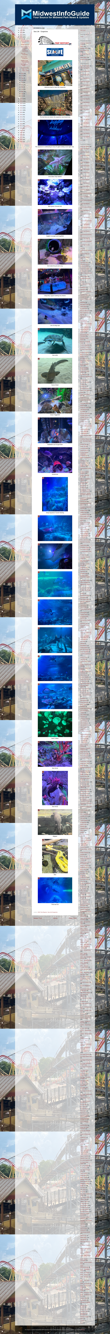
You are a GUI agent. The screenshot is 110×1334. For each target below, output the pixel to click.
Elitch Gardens (84, 518)
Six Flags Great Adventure (84, 1071)
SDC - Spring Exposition (83, 954)
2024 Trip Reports (85, 245)
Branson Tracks (84, 354)
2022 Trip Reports (85, 129)
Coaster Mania (84, 421)
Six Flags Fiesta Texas (86, 1066)
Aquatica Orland (84, 295)
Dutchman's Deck (84, 514)
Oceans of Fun (84, 48)
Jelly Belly (83, 659)
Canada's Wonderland (86, 376)
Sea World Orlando (85, 992)
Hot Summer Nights (85, 620)
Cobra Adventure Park (86, 426)
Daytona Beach (84, 450)
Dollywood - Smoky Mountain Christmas (85, 494)
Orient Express (84, 820)
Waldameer (83, 1230)
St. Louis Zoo (83, 1167)
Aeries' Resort (84, 276)
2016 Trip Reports (85, 109)
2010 (21, 126)
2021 (21, 101)
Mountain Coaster (85, 782)
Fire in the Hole (84, 539)
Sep (22, 78)
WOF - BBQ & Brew (85, 1255)
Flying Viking (83, 545)
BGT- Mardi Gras (84, 312)
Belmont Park (83, 308)
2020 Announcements (86, 214)
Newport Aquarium (85, 795)
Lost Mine (82, 740)
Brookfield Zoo (84, 358)
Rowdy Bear (83, 888)
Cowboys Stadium (85, 439)
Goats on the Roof (85, 588)
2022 (21, 98)
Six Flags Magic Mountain (84, 1081)
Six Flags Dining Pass (86, 1060)
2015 (21, 114)
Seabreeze (83, 1001)
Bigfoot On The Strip (85, 317)
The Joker (83, 1191)
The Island (83, 1189)
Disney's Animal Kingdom (84, 472)
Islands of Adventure (85, 653)
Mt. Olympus (83, 784)
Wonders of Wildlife (85, 1302)
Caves (82, 392)
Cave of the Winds (85, 390)
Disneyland (83, 485)
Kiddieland (83, 698)
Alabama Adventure (85, 278)
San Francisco (84, 902)
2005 (21, 137)
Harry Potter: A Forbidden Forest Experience (25, 49)
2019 (21, 105)
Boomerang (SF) (84, 329)
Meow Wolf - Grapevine (24, 57)
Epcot (81, 520)
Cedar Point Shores (85, 400)
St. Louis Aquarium (85, 1160)
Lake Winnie (83, 714)
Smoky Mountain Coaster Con (84, 1119)
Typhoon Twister (84, 1211)
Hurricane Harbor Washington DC (84, 636)
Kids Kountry (83, 700)
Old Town (82, 818)
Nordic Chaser (84, 810)
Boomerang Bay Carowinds (84, 335)
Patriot (82, 830)
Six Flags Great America (84, 1074)
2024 (21, 34)
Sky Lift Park (83, 1104)
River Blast (83, 869)
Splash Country (84, 1156)
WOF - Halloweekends (84, 1266)
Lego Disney (83, 729)
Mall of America (84, 755)
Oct (22, 75)
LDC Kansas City (84, 725)
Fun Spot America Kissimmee (85, 561)
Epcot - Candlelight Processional (85, 523)
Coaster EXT (83, 419)
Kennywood (83, 690)
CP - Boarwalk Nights (85, 441)
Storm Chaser (83, 1177)
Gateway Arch (84, 569)
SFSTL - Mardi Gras (85, 1024)
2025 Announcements (86, 250)
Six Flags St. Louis (85, 54)
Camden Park (83, 374)
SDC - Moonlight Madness (84, 941)
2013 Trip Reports (85, 99)
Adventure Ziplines (85, 269)
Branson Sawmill (84, 352)
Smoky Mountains (85, 1121)
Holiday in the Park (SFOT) (25, 61)
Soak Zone (83, 1137)
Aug (22, 80)
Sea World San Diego (86, 998)
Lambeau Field (84, 718)
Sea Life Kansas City (85, 982)
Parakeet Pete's (84, 828)
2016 (21, 112)
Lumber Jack (83, 742)
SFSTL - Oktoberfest (85, 1030)
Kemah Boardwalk (85, 683)
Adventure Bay (84, 262)
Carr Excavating (84, 382)
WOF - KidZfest (84, 1274)
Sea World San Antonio (84, 995)
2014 (21, 117)
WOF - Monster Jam (85, 1276)
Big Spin (82, 314)
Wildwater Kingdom (85, 1245)
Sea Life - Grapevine (24, 54)
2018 (21, 108)
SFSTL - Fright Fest (85, 1018)
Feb (22, 93)
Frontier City (83, 555)
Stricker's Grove (84, 1179)
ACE (81, 140)
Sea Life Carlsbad (85, 976)
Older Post (72, 918)
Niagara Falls (83, 797)
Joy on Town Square (85, 661)
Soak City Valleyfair (85, 1130)
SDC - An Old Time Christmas (85, 919)
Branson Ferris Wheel (86, 349)
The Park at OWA (84, 1197)
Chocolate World (84, 403)
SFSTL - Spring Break (86, 1033)
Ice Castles (83, 639)
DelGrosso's (83, 461)
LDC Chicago (83, 721)
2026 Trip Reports (85, 257)
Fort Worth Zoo (84, 549)
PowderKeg (83, 847)
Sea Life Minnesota (85, 985)
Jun (22, 84)
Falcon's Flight (84, 533)
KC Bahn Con (83, 681)
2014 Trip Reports (85, 102)
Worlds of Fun (84, 59)
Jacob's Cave (83, 657)
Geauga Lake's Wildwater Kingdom (85, 576)
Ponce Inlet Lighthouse (83, 844)
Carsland (82, 384)
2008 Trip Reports (85, 81)
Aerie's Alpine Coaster (86, 273)
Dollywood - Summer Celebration (85, 498)
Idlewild (82, 643)
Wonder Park (83, 1298)
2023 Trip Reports (42, 912)
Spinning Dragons (85, 1150)
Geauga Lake (83, 573)
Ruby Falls (83, 891)
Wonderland (83, 1300)
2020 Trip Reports (85, 123)
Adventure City (84, 264)
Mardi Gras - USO (85, 761)
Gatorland (82, 571)
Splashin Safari (84, 1158)
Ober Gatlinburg (84, 814)
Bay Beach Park (84, 304)
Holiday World (84, 614)
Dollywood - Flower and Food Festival (85, 490)
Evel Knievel (83, 531)
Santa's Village (84, 909)
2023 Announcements (86, 234)
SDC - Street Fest (85, 960)
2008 (21, 130)
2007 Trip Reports (85, 78)
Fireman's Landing (85, 542)
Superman (83, 1185)
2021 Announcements (86, 220)
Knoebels (82, 706)
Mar (22, 91)
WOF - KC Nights (84, 1272)
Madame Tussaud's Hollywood (85, 749)
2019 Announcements (86, 207)
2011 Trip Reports (85, 92)
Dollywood (83, 487)
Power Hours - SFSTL (86, 849)
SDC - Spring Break (85, 950)
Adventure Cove (84, 266)
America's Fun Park (85, 284)
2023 (21, 37)
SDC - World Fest (84, 972)
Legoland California (85, 731)
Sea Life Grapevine (52, 912)
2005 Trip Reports (85, 71)
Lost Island (83, 738)
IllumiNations (83, 645)
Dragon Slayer (84, 510)
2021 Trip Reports (85, 126)
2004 (21, 139)
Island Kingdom (84, 651)
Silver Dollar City (84, 50)
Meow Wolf (83, 765)
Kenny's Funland (84, 688)
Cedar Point (83, 398)
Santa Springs (84, 907)
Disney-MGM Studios (85, 468)
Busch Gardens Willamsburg (84, 368)
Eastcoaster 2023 (84, 516)
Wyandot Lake (84, 1311)
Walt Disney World (85, 1232)
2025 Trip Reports (85, 136)
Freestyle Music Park (85, 551)
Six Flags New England (84, 1084)
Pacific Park (83, 824)
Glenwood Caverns (85, 584)
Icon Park (82, 641)
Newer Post (38, 918)
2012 (21, 121)
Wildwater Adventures (86, 1241)
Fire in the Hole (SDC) (25, 41)
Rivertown (83, 873)
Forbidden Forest (84, 547)
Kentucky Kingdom (85, 692)
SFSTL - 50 (83, 1014)
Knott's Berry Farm (85, 708)
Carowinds (83, 380)
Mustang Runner (84, 789)
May (22, 87)
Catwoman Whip (84, 388)
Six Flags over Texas (24, 65)
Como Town (83, 431)
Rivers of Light (84, 871)
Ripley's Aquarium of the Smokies (85, 863)
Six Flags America (85, 1054)
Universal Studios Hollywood (84, 1217)
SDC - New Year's (85, 944)
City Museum (83, 409)
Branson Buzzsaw (85, 345)
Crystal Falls (83, 444)
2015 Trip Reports (85, 105)
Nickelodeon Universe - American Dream (86, 800)
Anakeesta (83, 287)
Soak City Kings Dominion (84, 1128)
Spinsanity (83, 1152)
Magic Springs (84, 751)
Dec (22, 39)
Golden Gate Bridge (85, 590)
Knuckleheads (84, 710)
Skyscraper (83, 1110)
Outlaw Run (83, 822)
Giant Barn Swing (84, 580)
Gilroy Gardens (84, 582)
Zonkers (82, 1320)
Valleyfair (82, 1224)
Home (55, 918)
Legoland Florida (84, 734)
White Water (83, 57)
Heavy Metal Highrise (85, 609)
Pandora (82, 826)
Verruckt (82, 1226)
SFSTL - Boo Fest (85, 1016)
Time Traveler (83, 1205)
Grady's (82, 593)
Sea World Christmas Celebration (85, 989)
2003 (21, 141)
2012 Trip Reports (85, 95)
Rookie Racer (83, 886)
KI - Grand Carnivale (85, 695)
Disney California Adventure (84, 465)
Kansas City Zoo (84, 677)
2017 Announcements (86, 193)
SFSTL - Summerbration (84, 1038)
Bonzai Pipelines (84, 327)
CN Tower (82, 411)
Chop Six (82, 405)
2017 (21, 110)
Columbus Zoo (84, 429)
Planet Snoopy (84, 838)
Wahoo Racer (83, 1228)
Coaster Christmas (85, 413)
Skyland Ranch (84, 1108)
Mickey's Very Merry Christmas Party (85, 771)
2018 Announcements (86, 200)
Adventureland (84, 271)
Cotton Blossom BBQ (85, 435)
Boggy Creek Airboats (86, 323)
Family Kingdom (84, 535)
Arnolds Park (83, 297)
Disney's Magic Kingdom (84, 483)
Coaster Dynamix (84, 417)
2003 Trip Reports (85, 66)
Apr (22, 89)
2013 (21, 119)
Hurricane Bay (84, 623)
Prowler (82, 854)
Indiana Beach (84, 647)
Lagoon (82, 712)
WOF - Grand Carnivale (83, 1259)
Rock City (82, 881)
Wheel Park (83, 1235)
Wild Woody (83, 1239)
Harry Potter (83, 607)
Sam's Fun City (84, 900)
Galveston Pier (84, 567)
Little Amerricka (84, 736)
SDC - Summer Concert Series (84, 966)
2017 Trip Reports (85, 112)
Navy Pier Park (84, 793)
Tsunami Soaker (84, 1209)
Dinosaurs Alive (84, 463)
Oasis (81, 36)
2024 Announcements (86, 241)
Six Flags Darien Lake (86, 1056)
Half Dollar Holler (84, 599)
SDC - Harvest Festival (84, 936)
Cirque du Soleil (84, 407)
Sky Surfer (83, 1106)
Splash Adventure (84, 1154)
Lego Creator (83, 727)
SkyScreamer (83, 1113)
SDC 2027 (83, 30)
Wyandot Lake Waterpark (84, 1314)
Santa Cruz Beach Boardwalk (85, 904)
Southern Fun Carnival (83, 1140)
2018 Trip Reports (85, 116)
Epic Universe (83, 529)
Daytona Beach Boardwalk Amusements (84, 454)
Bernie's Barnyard (85, 310)
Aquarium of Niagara (85, 291)
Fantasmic (83, 537)
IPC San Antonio (84, 649)
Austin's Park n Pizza (85, 299)
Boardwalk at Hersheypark (83, 321)
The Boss (82, 1187)
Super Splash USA (85, 1181)
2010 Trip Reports (85, 88)
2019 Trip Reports (85, 119)
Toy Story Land (84, 1207)
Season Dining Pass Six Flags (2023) (25, 69)
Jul (22, 82)
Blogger (83, 1329)
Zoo (81, 1322)
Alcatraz (82, 282)
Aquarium (82, 289)
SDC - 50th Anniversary (83, 915)
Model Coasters (84, 774)
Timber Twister (84, 1201)
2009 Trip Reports (85, 85)
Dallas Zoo (83, 446)
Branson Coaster (84, 347)
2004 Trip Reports (85, 68)
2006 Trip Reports (85, 74)
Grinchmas (83, 597)
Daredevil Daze (84, 448)
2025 (21, 32)
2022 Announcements (86, 227)
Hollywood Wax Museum (84, 617)
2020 (21, 103)
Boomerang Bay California (84, 332)
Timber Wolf (83, 1203)
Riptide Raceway (84, 867)
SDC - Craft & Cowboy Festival (84, 929)
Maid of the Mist (84, 753)
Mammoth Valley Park (86, 758)
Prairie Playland (25, 44)
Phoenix (82, 832)
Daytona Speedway (85, 457)
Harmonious (83, 605)
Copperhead (83, 433)
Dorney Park (83, 501)
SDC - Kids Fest (84, 939)
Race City (82, 856)
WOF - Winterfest (84, 1292)
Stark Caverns (84, 1173)
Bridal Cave (83, 356)
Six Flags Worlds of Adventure (85, 1102)
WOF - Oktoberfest (85, 1283)
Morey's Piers (83, 776)
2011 (21, 123)
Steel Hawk (83, 1175)
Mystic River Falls (84, 791)
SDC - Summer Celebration (84, 963)
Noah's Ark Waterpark (86, 806)
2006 (21, 135)
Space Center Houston (83, 1147)
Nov (22, 73)
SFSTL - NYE (83, 1028)
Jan (22, 96)
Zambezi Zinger (84, 1316)
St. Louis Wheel (84, 1165)
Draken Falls (83, 512)
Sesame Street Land (85, 1003)
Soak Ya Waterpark (85, 1134)
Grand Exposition (84, 595)
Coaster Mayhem (84, 423)
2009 (21, 128)
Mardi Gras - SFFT (85, 763)
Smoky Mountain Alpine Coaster (84, 1115)
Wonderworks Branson (83, 1306)
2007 (21, 132)
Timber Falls (83, 1199)
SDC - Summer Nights (86, 969)
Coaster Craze (84, 415)
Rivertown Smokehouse (83, 876)
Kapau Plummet (84, 679)
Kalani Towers (84, 675)
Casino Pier (83, 386)
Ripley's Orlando (84, 865)
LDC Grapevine (84, 723)
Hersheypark (83, 612)
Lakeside (82, 716)
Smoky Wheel (83, 1125)
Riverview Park (84, 879)
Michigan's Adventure (85, 767)
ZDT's (81, 1318)
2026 (21, 30)
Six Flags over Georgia (84, 1088)
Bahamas (82, 302)
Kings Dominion (84, 702)
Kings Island (83, 704)
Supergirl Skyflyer (84, 1183)
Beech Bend (83, 306)
